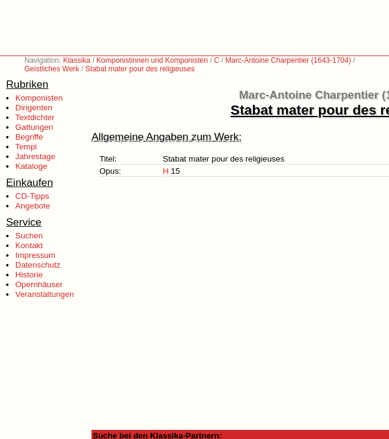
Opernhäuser (39, 284)
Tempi (26, 146)
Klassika (76, 60)
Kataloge (31, 166)
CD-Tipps (32, 196)
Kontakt (29, 245)
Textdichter (34, 117)
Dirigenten (33, 107)
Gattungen (34, 127)
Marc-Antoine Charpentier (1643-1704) (288, 60)
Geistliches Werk (51, 69)
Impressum (35, 255)
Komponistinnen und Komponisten (152, 60)
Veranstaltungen (44, 294)
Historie (29, 274)
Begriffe (29, 136)
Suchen (29, 235)
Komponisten (39, 97)
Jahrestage (35, 156)
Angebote (32, 205)
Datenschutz (37, 264)
